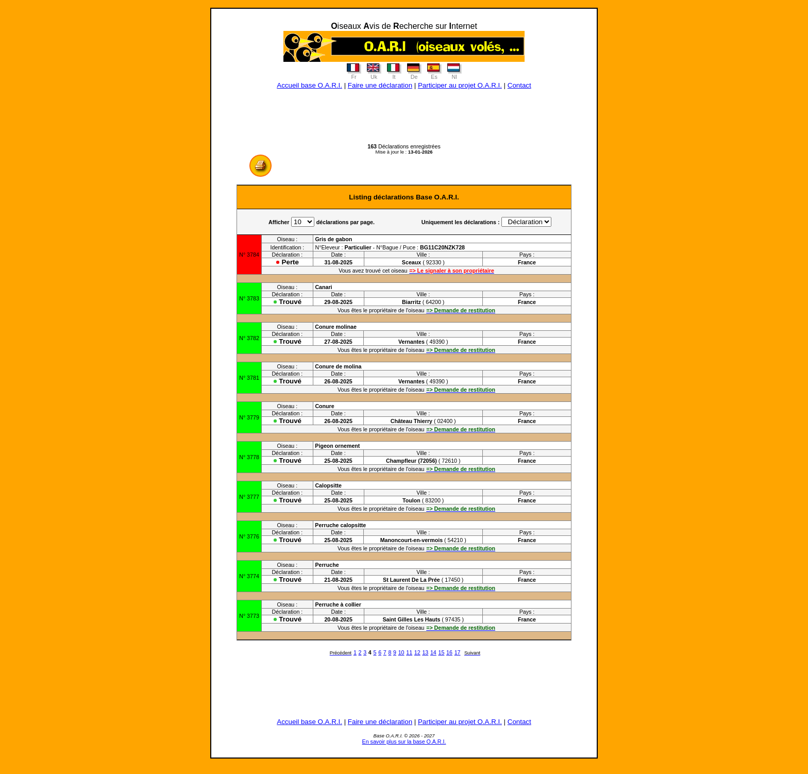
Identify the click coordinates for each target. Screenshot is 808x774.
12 (417, 652)
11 (409, 652)
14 (433, 652)
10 (401, 652)
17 (457, 652)
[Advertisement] (404, 120)
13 (425, 652)
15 (442, 652)
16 (449, 652)
